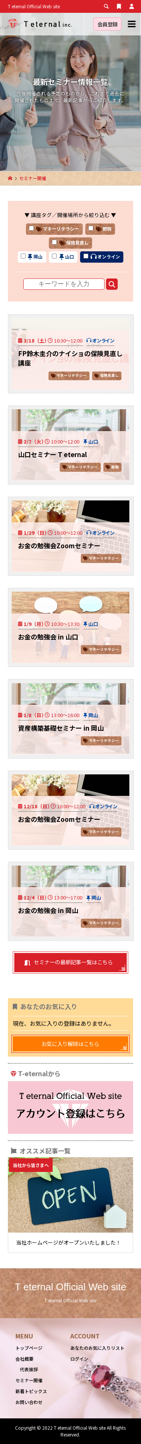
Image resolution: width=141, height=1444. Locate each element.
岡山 (93, 715)
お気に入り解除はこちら (70, 1044)
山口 (93, 441)
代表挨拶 (29, 1369)
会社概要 (24, 1358)
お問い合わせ (28, 1402)
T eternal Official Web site (70, 1287)
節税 (115, 467)
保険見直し (109, 375)
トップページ (28, 1348)
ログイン (79, 1358)
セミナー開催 (28, 1380)
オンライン (103, 340)
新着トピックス (31, 1391)
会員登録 (107, 24)
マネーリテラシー (71, 375)
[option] (70, 1205)
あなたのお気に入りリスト (97, 1348)
